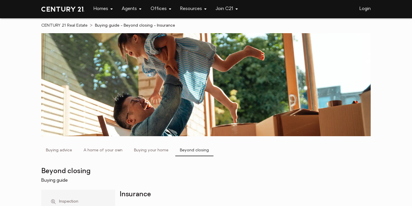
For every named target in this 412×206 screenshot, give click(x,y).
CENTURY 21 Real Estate (64, 25)
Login (365, 9)
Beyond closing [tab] (194, 150)
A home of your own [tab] (103, 150)
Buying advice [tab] (59, 150)
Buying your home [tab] (151, 150)
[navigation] (103, 9)
